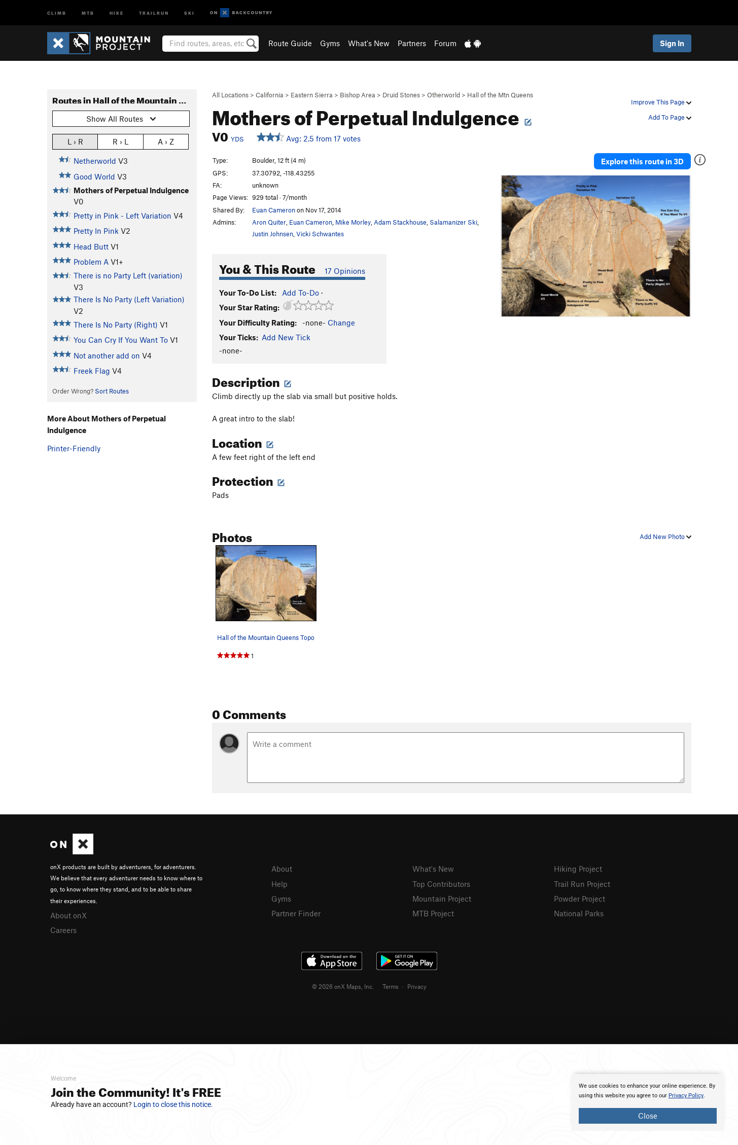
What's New (369, 43)
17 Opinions (345, 270)
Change (341, 322)
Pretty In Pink (96, 230)
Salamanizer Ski (453, 222)
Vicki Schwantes (320, 234)
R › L (120, 141)
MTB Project (433, 913)
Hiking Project (578, 868)
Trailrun (154, 12)
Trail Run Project (582, 883)
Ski (189, 12)
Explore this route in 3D (642, 161)
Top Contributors (441, 883)
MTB (88, 12)
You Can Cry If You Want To (121, 339)
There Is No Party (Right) (116, 324)
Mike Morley (353, 222)
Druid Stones (401, 95)
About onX (68, 915)
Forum (445, 43)
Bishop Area (357, 95)
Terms (390, 986)
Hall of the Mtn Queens (500, 95)
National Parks (579, 913)
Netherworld (95, 160)
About (281, 868)
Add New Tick (286, 337)
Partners (412, 43)
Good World (94, 176)
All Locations (230, 95)
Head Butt (91, 246)
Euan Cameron (273, 210)
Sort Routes (112, 391)
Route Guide (290, 43)
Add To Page (669, 117)
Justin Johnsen (272, 234)
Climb (56, 12)
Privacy (417, 986)
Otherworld (443, 95)
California (270, 95)
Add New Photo (665, 536)
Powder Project (579, 898)
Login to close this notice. (173, 1104)
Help (279, 883)
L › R (75, 141)
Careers (63, 930)
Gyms (330, 43)
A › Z (166, 141)
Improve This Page (661, 102)
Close (647, 1115)
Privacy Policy (686, 1095)
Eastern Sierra (312, 95)
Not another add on (107, 355)
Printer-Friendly (73, 448)
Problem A (91, 261)
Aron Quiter (269, 222)
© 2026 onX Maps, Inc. (343, 986)
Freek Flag (92, 370)
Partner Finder (296, 913)
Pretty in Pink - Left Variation (122, 215)
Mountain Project (441, 898)
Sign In (672, 43)
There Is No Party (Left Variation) (129, 299)
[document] (648, 1102)
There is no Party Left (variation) (128, 275)
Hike (117, 12)
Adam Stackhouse (400, 222)
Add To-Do (300, 292)
